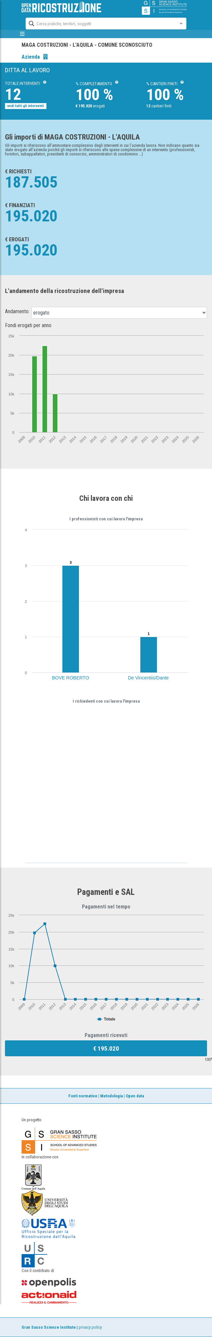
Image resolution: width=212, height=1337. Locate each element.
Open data (135, 1095)
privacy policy (90, 1327)
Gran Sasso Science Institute (49, 1327)
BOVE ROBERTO (70, 677)
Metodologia (111, 1095)
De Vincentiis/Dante (148, 677)
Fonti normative (82, 1095)
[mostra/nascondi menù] (22, 34)
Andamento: (17, 311)
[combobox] (100, 23)
